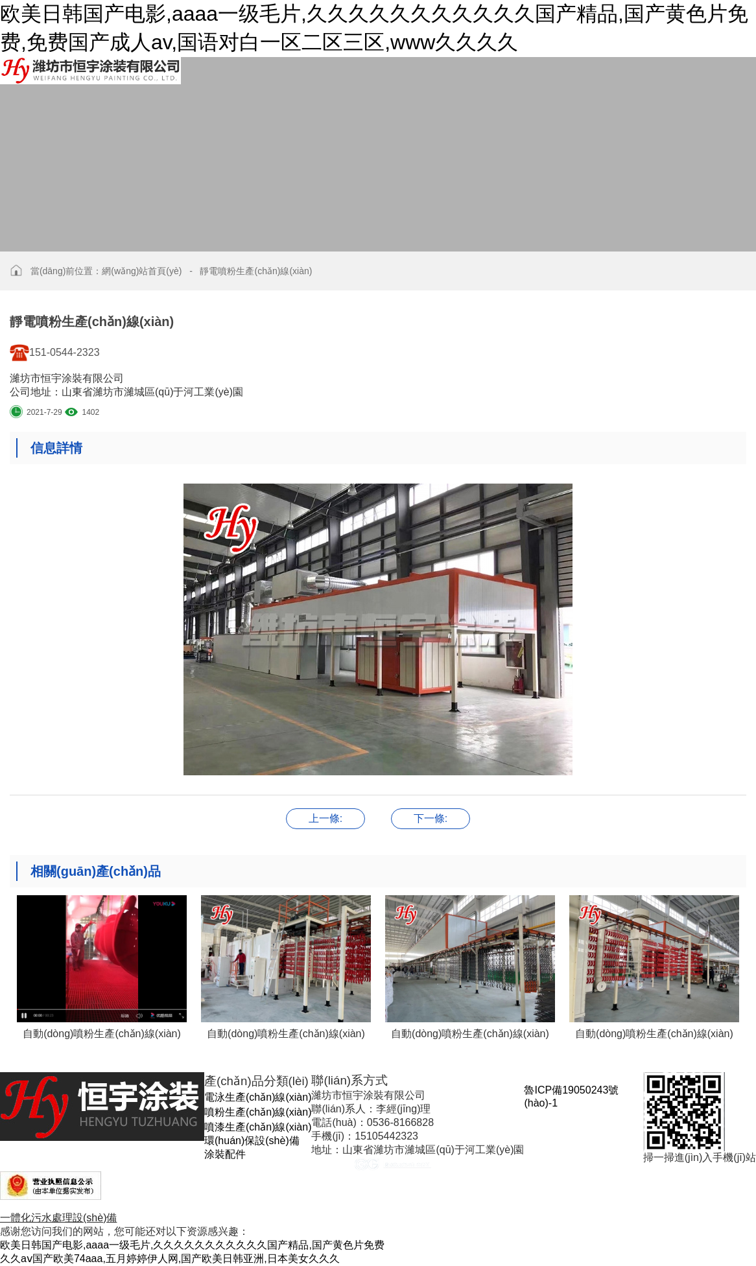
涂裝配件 (225, 1154)
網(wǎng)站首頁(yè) (142, 271)
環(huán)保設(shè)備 (252, 1140)
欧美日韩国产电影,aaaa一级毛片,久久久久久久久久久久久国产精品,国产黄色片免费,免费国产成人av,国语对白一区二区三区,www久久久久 (374, 28)
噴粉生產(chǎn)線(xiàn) (257, 1112)
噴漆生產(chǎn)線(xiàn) (257, 1126)
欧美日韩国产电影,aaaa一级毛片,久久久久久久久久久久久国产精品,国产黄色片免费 (192, 1244)
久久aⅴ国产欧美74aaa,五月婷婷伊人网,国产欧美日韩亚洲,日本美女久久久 (170, 1258)
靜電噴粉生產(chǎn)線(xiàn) (256, 271)
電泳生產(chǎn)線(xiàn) (257, 1097)
